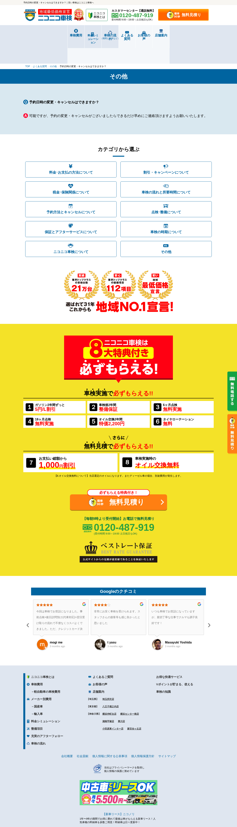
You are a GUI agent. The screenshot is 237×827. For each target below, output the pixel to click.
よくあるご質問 (103, 654)
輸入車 (38, 691)
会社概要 (67, 733)
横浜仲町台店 (109, 691)
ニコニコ (99, 15)
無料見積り (191, 15)
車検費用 (39, 35)
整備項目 (37, 706)
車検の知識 (163, 669)
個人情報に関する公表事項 (109, 733)
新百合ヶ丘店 (134, 706)
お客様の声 (166, 35)
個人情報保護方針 (142, 733)
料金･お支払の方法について (71, 150)
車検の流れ (102, 37)
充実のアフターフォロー (47, 713)
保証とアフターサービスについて (71, 209)
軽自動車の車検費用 (47, 669)
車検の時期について (166, 209)
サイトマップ (167, 733)
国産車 (38, 684)
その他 (166, 229)
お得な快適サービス (169, 654)
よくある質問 (134, 35)
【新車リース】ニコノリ (119, 791)
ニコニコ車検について (70, 229)
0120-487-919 (124, 505)
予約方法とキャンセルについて (70, 190)
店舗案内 (198, 35)
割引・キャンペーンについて (166, 150)
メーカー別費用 (41, 676)
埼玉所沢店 (108, 676)
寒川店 (121, 698)
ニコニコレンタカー (114, 813)
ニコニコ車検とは (42, 654)
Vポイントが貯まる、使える (174, 661)
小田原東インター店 (112, 706)
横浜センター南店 (129, 691)
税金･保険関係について (71, 170)
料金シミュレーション (71, 35)
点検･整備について (166, 190)
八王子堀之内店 (110, 684)
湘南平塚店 (108, 698)
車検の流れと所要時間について (166, 170)
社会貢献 (82, 733)
